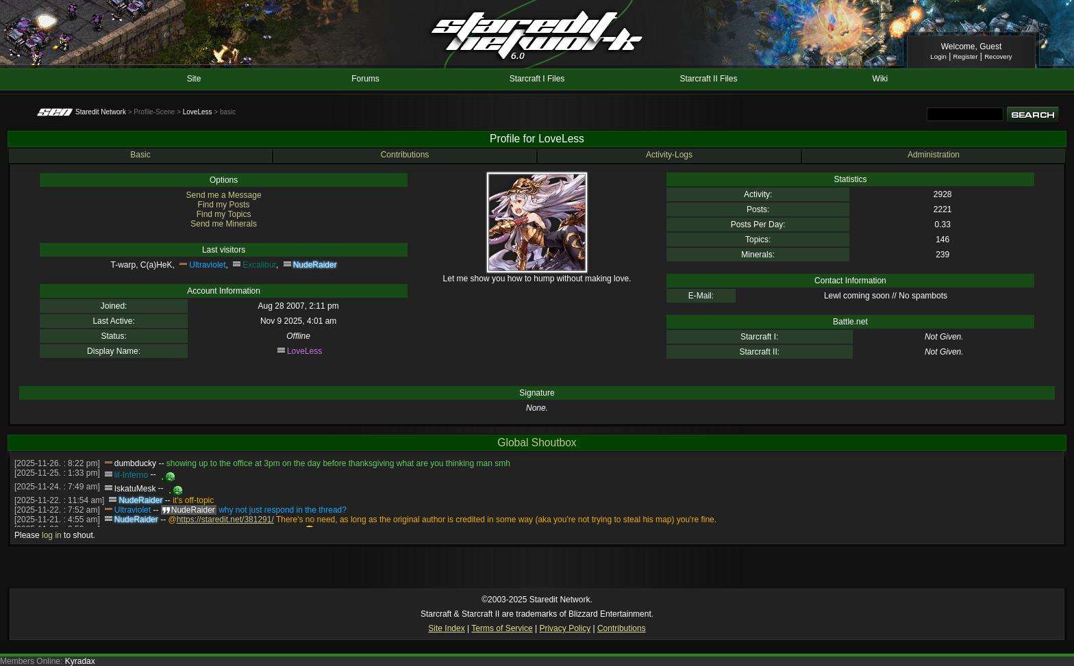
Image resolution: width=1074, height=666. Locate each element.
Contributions (405, 154)
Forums (365, 79)
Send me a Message (224, 195)
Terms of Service (501, 628)
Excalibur (259, 265)
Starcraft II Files (708, 79)
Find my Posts (224, 204)
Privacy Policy (564, 628)
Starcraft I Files (537, 79)
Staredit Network (100, 112)
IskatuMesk (135, 489)
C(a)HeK (156, 265)
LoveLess (197, 112)
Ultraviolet (207, 265)
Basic (140, 154)
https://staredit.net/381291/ (225, 519)
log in (52, 535)
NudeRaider (315, 265)
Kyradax (80, 661)
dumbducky (135, 463)
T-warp (123, 265)
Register (965, 56)
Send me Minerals (223, 224)
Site (194, 79)
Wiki (880, 79)
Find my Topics (224, 214)
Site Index (446, 628)
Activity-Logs (669, 154)
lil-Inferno (131, 475)
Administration (934, 154)
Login (938, 56)
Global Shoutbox (536, 442)
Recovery (998, 56)
